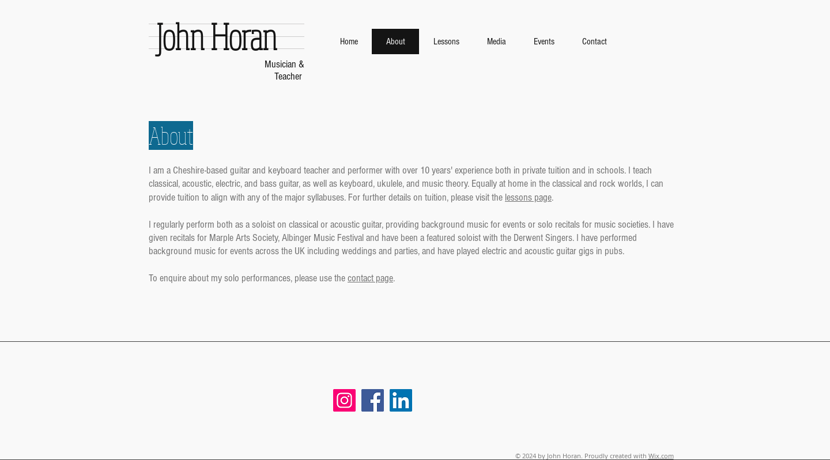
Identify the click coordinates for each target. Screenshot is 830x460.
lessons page (528, 197)
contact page (370, 278)
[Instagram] (344, 400)
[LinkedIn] (401, 400)
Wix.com (661, 455)
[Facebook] (372, 400)
